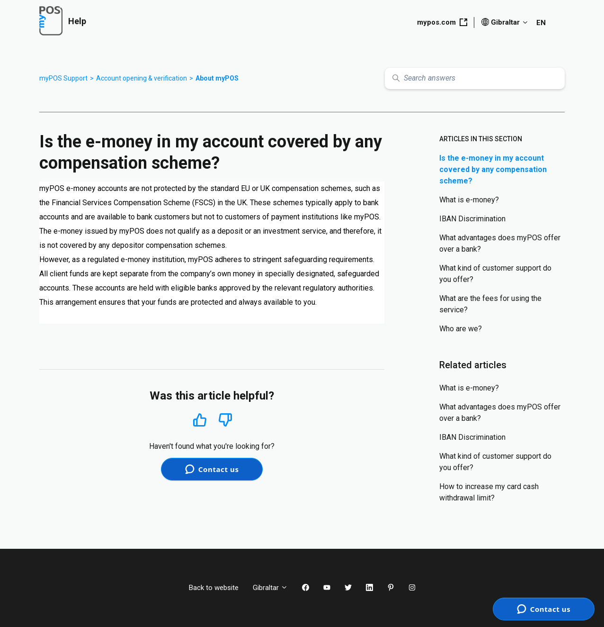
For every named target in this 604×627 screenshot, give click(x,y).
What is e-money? (469, 199)
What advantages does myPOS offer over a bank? (499, 243)
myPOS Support (63, 78)
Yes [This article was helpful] (200, 419)
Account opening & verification (141, 78)
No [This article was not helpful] (225, 420)
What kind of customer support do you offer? (495, 274)
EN (541, 22)
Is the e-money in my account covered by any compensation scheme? (493, 169)
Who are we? (460, 328)
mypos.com (442, 22)
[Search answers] (475, 78)
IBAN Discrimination (472, 218)
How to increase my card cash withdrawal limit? (489, 492)
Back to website (214, 587)
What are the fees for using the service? (490, 304)
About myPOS (217, 78)
